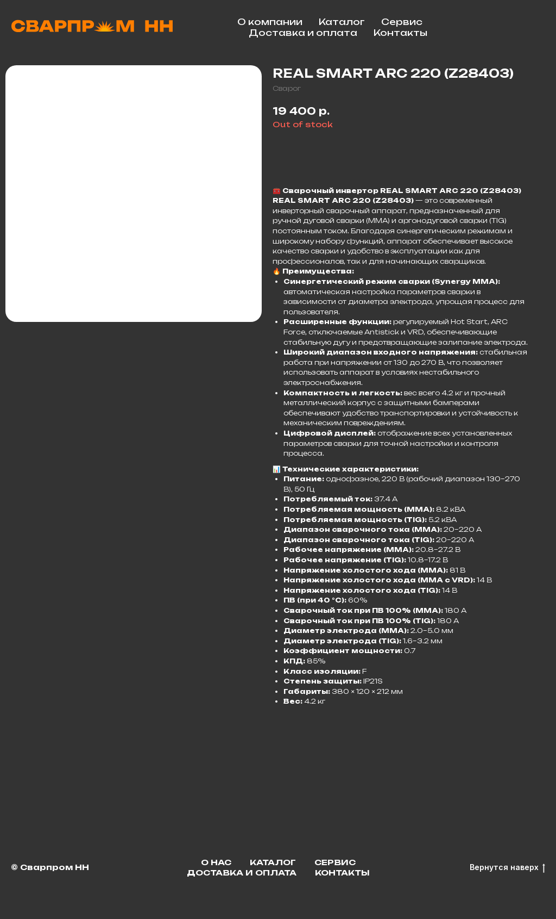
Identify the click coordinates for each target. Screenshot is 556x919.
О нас (216, 862)
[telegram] (510, 27)
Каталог (342, 21)
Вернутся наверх (507, 867)
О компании (269, 21)
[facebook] (534, 27)
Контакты (400, 32)
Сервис (401, 21)
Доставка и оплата (303, 32)
